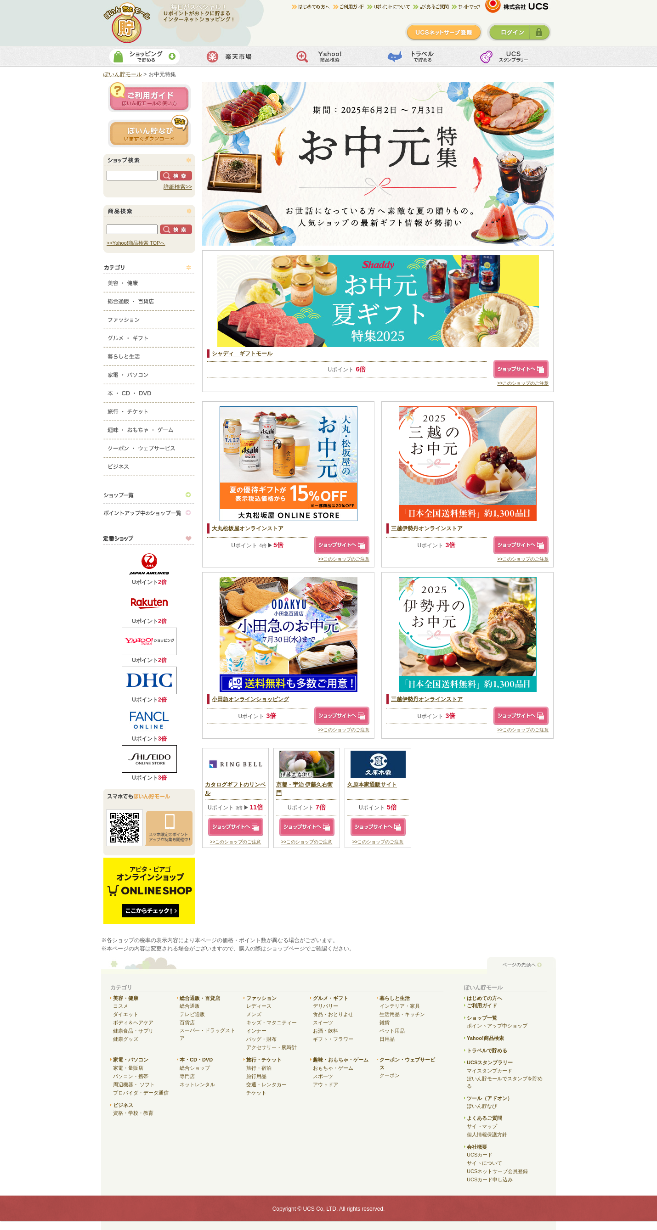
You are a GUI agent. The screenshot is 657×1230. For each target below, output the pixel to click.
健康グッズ (125, 1039)
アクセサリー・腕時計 (271, 1047)
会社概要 (477, 1147)
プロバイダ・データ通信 (141, 1092)
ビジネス (149, 465)
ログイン (519, 32)
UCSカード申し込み (490, 1179)
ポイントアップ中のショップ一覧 (149, 513)
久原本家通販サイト (372, 784)
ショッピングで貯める (144, 56)
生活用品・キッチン (402, 1014)
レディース (259, 1006)
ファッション (149, 318)
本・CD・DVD (149, 391)
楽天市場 (236, 56)
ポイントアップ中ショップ (497, 1025)
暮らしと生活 (149, 354)
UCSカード (480, 1154)
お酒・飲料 (325, 1030)
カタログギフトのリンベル (235, 788)
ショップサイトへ (521, 369)
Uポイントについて (390, 7)
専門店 (187, 1076)
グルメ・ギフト (149, 336)
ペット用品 (392, 1030)
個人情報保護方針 (487, 1134)
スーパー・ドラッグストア (207, 1034)
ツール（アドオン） (489, 1098)
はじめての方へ (312, 7)
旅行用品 (256, 1076)
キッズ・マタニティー (271, 1022)
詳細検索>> (178, 187)
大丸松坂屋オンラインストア (247, 528)
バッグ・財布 (261, 1039)
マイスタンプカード (489, 1070)
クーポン (389, 1075)
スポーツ (323, 1076)
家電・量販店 (128, 1068)
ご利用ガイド (350, 7)
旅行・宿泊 (259, 1068)
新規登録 (443, 32)
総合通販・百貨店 (149, 299)
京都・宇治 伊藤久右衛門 (304, 788)
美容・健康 (149, 281)
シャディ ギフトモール (242, 353)
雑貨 (384, 1022)
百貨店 (187, 1022)
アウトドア (325, 1084)
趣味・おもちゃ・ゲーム (149, 428)
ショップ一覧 (149, 494)
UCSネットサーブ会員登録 (497, 1171)
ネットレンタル (197, 1084)
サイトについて (484, 1163)
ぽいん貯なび (482, 1106)
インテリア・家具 (399, 1006)
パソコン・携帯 (130, 1076)
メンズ (253, 1014)
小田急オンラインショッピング (250, 699)
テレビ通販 (192, 1014)
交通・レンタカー (266, 1084)
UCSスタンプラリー (490, 1062)
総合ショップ (195, 1068)
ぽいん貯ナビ (149, 130)
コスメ (120, 1006)
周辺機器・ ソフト (134, 1084)
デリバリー (325, 1006)
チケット (256, 1092)
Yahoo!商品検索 (327, 56)
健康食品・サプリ (133, 1030)
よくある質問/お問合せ (432, 7)
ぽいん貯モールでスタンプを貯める (505, 1082)
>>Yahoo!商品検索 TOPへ (136, 243)
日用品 (387, 1039)
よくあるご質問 (484, 1118)
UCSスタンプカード (510, 56)
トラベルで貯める (418, 56)
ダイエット (125, 1014)
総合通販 (190, 1006)
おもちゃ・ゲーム (333, 1068)
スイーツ (323, 1022)
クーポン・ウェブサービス (149, 446)
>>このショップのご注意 (523, 383)
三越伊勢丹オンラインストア (427, 528)
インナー (256, 1030)
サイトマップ (466, 7)
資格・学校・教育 (133, 1113)
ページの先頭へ (521, 965)
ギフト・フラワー (333, 1039)
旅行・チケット (149, 409)
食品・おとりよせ (333, 1014)
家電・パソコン (149, 373)
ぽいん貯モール (127, 23)
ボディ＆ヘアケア (133, 1022)
